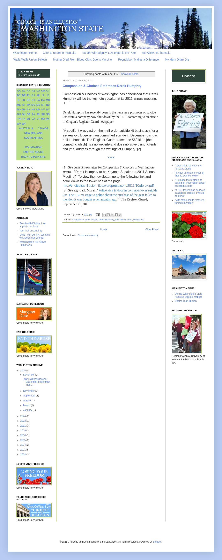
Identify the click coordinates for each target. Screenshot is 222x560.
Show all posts (129, 74)
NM (38, 109)
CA (38, 90)
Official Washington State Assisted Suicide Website (188, 295)
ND (19, 109)
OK (23, 114)
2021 (23, 425)
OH (19, 114)
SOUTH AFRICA (33, 137)
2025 (23, 370)
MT (43, 104)
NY (48, 109)
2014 (23, 444)
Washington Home (25, 52)
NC (48, 104)
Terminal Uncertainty (31, 230)
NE (23, 109)
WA (43, 119)
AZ (33, 90)
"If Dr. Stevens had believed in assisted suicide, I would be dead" (190, 193)
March (27, 405)
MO (33, 104)
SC (43, 114)
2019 (23, 430)
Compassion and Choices (84, 219)
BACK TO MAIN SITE (33, 156)
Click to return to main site (59, 52)
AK (19, 90)
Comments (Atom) (88, 235)
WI (48, 119)
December (29, 374)
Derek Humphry (106, 219)
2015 (23, 440)
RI (38, 114)
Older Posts (151, 229)
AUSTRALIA (26, 128)
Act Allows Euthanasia (156, 52)
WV (19, 123)
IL (19, 100)
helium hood (126, 219)
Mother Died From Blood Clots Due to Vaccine (82, 59)
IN (23, 100)
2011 (23, 449)
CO (43, 90)
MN (29, 104)
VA (33, 119)
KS (28, 100)
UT (28, 119)
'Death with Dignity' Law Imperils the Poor (33, 225)
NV (43, 109)
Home (103, 229)
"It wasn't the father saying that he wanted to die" (189, 174)
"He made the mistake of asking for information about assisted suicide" (190, 183)
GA (33, 95)
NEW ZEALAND (33, 133)
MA (43, 100)
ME (19, 104)
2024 (23, 416)
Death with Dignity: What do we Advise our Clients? (35, 236)
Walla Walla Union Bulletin (30, 59)
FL (28, 95)
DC (19, 95)
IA (43, 95)
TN (19, 119)
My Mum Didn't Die (177, 59)
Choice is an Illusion (186, 301)
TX (23, 119)
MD (48, 100)
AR (28, 90)
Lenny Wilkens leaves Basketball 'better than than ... (36, 382)
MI (23, 104)
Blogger (157, 541)
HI (38, 95)
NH (28, 109)
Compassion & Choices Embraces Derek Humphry (102, 86)
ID (48, 95)
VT (38, 119)
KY (33, 100)
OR (28, 114)
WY (24, 123)
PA (33, 114)
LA (38, 100)
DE (23, 95)
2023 (23, 420)
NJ (33, 109)
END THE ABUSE (33, 152)
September (29, 395)
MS (38, 104)
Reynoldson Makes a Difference (138, 59)
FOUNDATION (33, 147)
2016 (23, 435)
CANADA (43, 128)
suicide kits (138, 219)
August (27, 400)
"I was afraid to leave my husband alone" (188, 167)
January (28, 410)
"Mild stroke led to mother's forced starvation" (189, 201)
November (29, 390)
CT (48, 90)
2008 (23, 454)
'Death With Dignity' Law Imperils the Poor (109, 52)
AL (23, 90)
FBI (117, 219)
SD (48, 114)
